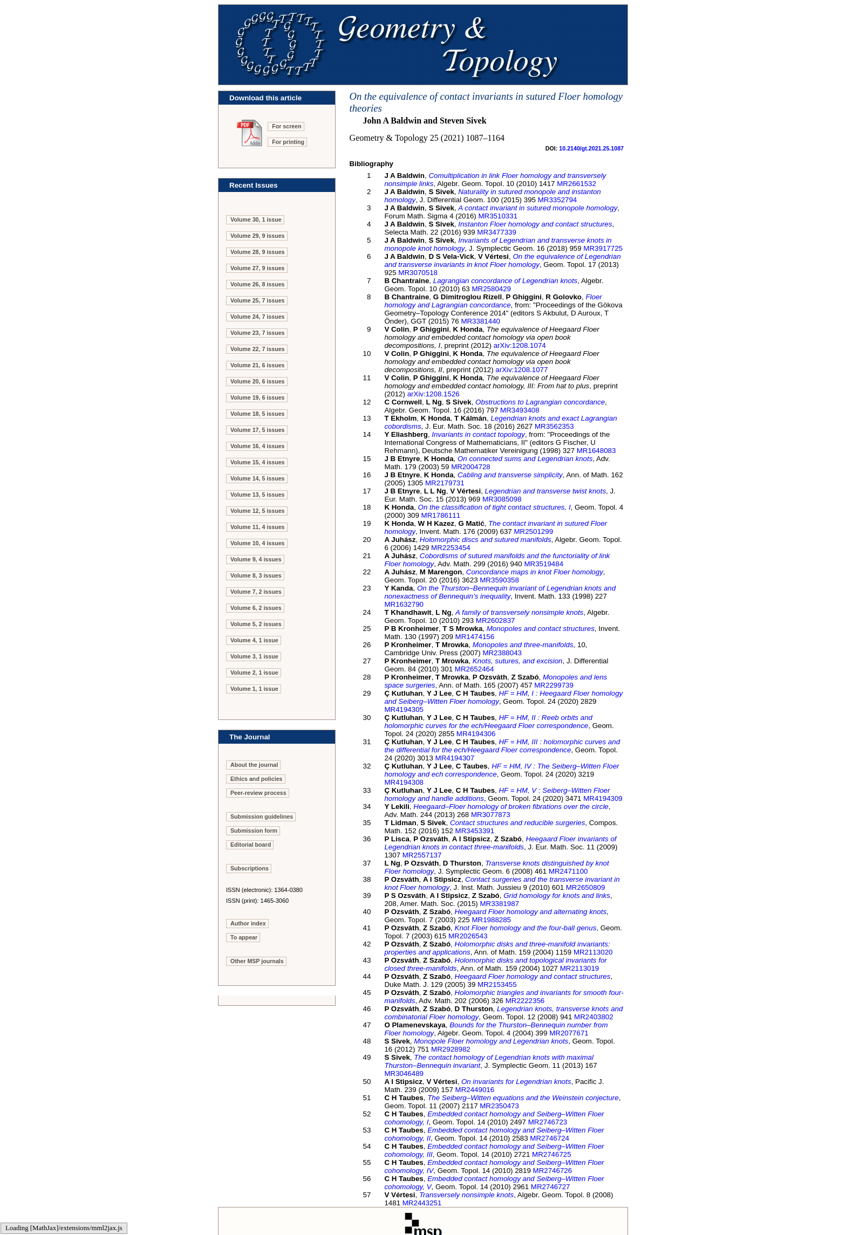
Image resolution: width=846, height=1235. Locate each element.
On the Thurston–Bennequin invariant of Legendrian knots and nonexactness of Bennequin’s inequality (500, 592)
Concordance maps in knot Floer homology (534, 572)
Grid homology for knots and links (556, 895)
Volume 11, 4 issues (257, 527)
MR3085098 (502, 499)
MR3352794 (557, 200)
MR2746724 (549, 1138)
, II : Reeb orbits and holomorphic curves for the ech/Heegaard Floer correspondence (488, 721)
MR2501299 (533, 531)
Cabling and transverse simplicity (510, 475)
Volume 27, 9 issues (257, 268)
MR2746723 (548, 1122)
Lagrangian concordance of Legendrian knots (505, 281)
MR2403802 (593, 1017)
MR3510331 (497, 216)
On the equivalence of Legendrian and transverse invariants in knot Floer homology (502, 260)
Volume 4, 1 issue (254, 640)
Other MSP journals (257, 961)
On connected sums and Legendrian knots (525, 459)
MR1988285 (491, 920)
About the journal (254, 764)
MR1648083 (596, 451)
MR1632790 (404, 604)
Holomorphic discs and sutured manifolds (485, 540)
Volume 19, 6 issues (257, 397)
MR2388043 (502, 653)
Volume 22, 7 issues (257, 349)
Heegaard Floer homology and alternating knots (531, 912)
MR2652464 (474, 669)
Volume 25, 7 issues (257, 300)
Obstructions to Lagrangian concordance (540, 402)
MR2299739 (554, 685)
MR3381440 (480, 321)
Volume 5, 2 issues (256, 624)
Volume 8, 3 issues (256, 575)
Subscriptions (249, 868)
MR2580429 (491, 289)
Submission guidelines (261, 816)
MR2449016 (475, 1090)
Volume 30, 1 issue (256, 219)
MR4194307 (455, 758)
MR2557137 (422, 855)
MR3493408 (520, 410)
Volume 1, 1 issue (254, 688)
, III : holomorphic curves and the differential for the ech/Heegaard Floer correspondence (502, 746)
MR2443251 (422, 1203)
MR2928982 (450, 1049)
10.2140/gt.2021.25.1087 (591, 148)
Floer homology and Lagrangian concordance (493, 301)
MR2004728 (470, 467)
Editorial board (250, 844)
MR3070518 (418, 273)
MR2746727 (550, 1187)
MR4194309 (603, 798)
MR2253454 (450, 548)
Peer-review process (258, 793)
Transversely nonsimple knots (466, 1195)
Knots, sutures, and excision (518, 661)
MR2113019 (579, 968)
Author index (248, 923)
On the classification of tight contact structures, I (494, 507)
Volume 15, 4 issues (257, 462)
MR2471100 (568, 871)
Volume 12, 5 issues (257, 510)
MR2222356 (525, 1001)
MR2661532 (576, 184)
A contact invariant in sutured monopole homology (537, 208)
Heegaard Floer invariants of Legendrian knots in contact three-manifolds (500, 843)
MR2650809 (585, 887)
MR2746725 (551, 1154)
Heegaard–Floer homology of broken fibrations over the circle (511, 806)
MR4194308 (404, 782)
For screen (287, 126)
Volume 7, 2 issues (256, 591)
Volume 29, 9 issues (257, 235)
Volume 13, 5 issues (257, 494)
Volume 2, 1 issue (254, 672)
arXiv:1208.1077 (521, 370)
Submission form (253, 830)
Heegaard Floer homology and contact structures (533, 976)
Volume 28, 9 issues (257, 252)
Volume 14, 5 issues (257, 478)
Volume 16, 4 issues (257, 446)
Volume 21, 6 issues (257, 365)
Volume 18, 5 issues (257, 413)
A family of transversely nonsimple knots (519, 612)
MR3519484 (543, 564)
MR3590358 (499, 580)
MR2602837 (495, 620)
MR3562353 (554, 426)
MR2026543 (468, 936)
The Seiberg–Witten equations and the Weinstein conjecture (523, 1098)
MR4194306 (476, 734)
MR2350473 (499, 1106)
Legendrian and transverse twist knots (545, 491)
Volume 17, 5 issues (257, 430)
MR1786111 (441, 515)
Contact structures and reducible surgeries (517, 823)
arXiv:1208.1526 (433, 394)
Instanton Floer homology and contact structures (535, 224)
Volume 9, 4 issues (256, 559)
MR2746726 (552, 1171)
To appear (243, 937)
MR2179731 (445, 483)
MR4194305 (404, 709)
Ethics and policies (256, 779)
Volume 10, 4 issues (257, 543)
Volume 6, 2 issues (256, 608)
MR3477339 (496, 232)
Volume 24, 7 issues (257, 316)
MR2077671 (569, 1033)
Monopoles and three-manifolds (523, 645)
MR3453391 (475, 831)
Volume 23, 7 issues (257, 333)
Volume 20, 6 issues (257, 381)
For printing (288, 142)
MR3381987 (499, 904)
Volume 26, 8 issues (257, 284)
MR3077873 (490, 815)
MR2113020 (593, 952)
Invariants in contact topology (478, 434)
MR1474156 (475, 637)
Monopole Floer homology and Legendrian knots (491, 1041)
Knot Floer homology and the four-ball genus (526, 928)
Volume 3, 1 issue (254, 656)
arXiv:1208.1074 (520, 345)
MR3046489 (404, 1073)
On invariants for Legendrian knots (516, 1082)
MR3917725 (603, 248)
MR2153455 (497, 984)
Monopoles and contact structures (541, 629)
